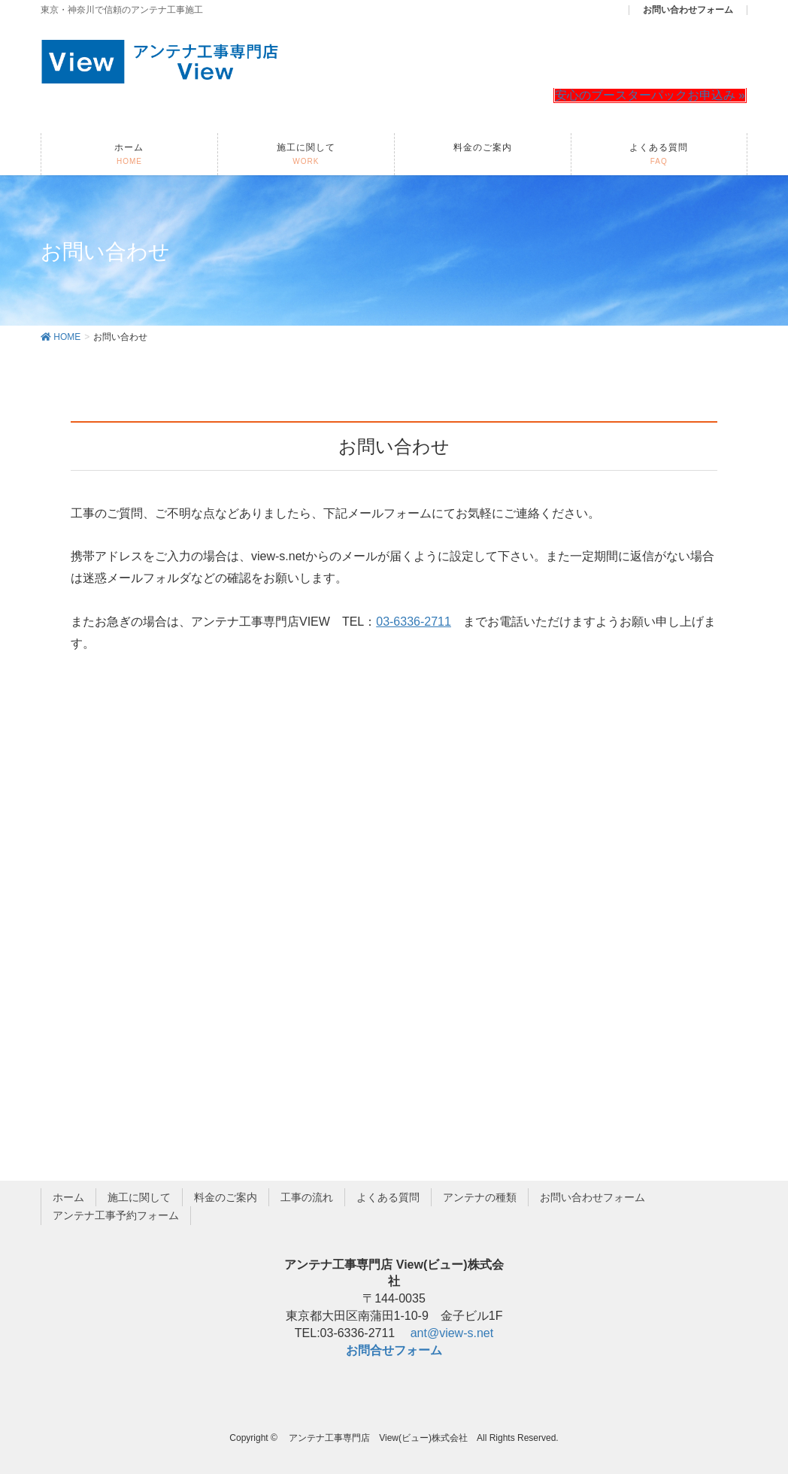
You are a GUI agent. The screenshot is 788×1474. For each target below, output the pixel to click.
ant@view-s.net (452, 1333)
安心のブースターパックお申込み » (650, 95)
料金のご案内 (225, 1197)
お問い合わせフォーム (592, 1197)
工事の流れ (306, 1197)
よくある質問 (388, 1197)
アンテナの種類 (480, 1197)
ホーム (68, 1197)
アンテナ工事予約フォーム (116, 1215)
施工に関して (139, 1197)
